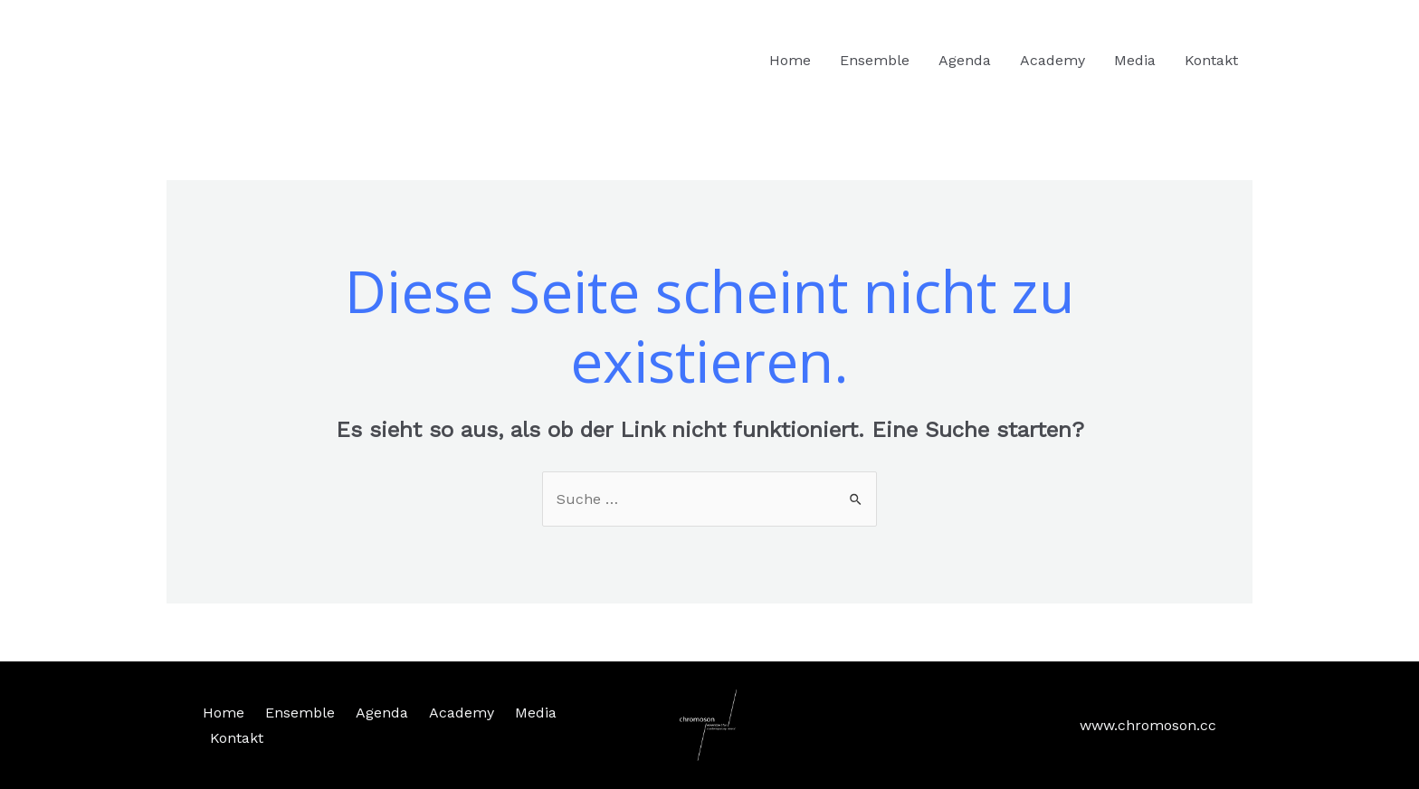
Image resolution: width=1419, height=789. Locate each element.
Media (1135, 60)
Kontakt (1211, 60)
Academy (1052, 60)
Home (790, 60)
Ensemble (874, 60)
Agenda (964, 60)
